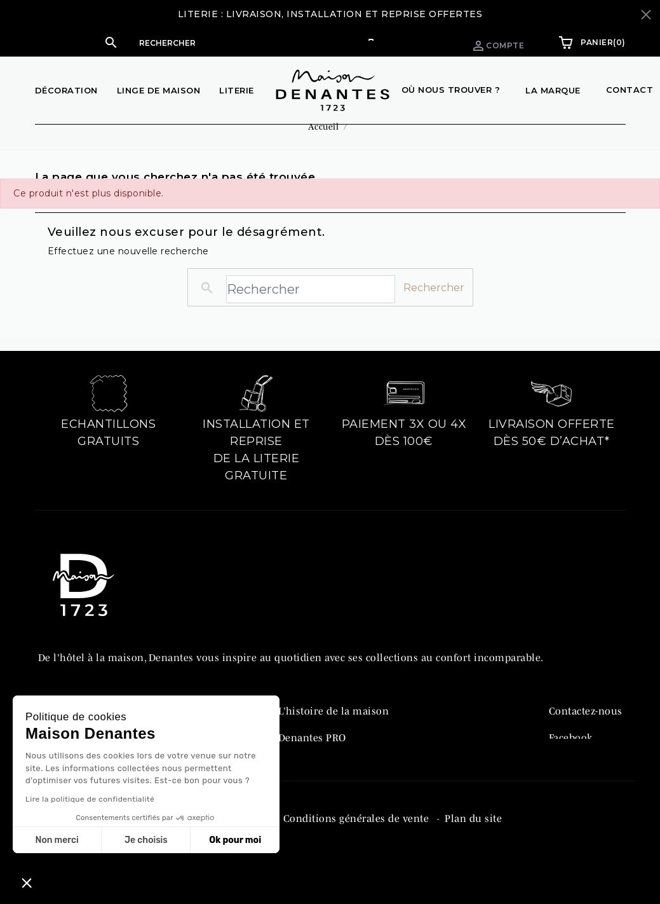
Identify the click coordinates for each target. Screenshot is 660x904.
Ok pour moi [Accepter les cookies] (235, 840)
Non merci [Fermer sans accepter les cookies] (56, 840)
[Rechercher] (254, 42)
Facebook (571, 752)
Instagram (573, 779)
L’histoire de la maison (333, 726)
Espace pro (406, 42)
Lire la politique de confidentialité (89, 799)
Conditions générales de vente (357, 855)
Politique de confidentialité (203, 855)
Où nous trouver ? (451, 90)
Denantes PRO (312, 752)
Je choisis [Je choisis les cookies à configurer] (146, 840)
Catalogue (302, 779)
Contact (630, 90)
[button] (241, 42)
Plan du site (473, 855)
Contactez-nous (586, 726)
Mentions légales (80, 855)
